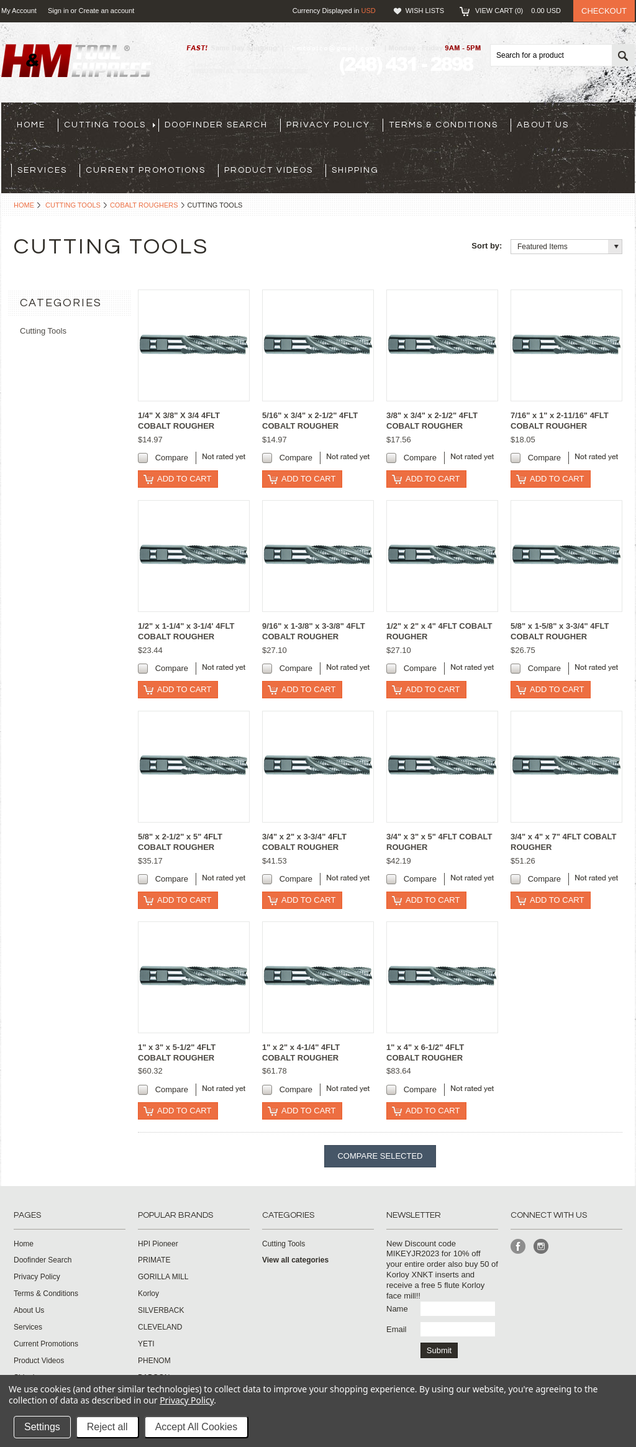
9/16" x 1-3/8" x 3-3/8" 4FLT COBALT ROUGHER (313, 631)
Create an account (106, 10)
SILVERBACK (161, 1310)
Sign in (58, 10)
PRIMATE (154, 1260)
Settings (42, 1427)
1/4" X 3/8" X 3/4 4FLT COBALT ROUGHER (179, 421)
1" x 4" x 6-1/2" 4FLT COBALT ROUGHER (425, 1052)
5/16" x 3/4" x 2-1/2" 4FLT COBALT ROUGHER (310, 421)
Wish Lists (425, 10)
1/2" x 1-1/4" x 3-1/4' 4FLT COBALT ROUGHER (186, 631)
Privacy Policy (187, 1400)
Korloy (148, 1293)
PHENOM (154, 1360)
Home (24, 205)
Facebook (518, 1246)
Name (397, 1308)
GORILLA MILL (163, 1276)
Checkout (604, 11)
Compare (171, 457)
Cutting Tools (73, 205)
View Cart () (518, 10)
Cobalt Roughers (144, 205)
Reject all (107, 1427)
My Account (19, 10)
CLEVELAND (160, 1327)
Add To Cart (184, 478)
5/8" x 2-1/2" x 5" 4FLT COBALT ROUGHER (180, 842)
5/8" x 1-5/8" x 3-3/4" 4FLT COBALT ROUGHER (560, 631)
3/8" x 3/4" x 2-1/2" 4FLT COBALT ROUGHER (432, 421)
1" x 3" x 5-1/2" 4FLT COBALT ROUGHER (177, 1052)
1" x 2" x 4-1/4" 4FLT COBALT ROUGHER (301, 1052)
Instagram (541, 1246)
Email (396, 1329)
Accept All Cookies (196, 1427)
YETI (146, 1344)
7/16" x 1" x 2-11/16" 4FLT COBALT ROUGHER (560, 421)
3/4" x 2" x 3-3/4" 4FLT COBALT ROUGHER (304, 842)
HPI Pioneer (158, 1243)
